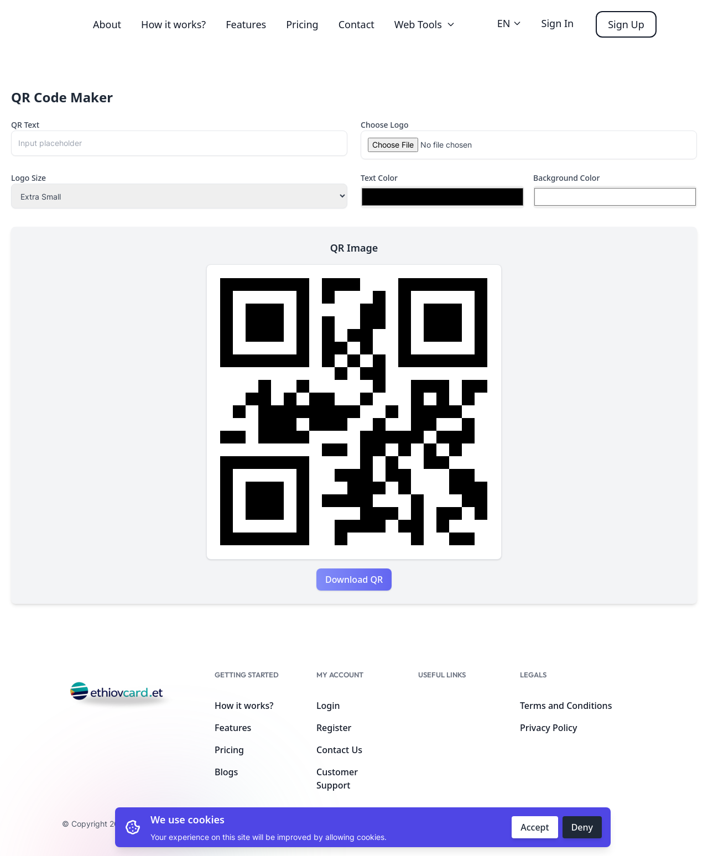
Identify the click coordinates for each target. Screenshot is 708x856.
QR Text (25, 124)
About (107, 24)
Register (333, 728)
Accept (534, 827)
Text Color (379, 178)
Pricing (302, 24)
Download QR (354, 579)
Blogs (226, 772)
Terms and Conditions (566, 706)
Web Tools (424, 24)
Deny (582, 827)
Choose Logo (385, 124)
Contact (356, 24)
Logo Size (28, 178)
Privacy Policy (548, 728)
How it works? (173, 24)
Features (246, 24)
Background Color (566, 178)
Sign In (558, 23)
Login (328, 706)
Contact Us (339, 750)
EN (509, 23)
